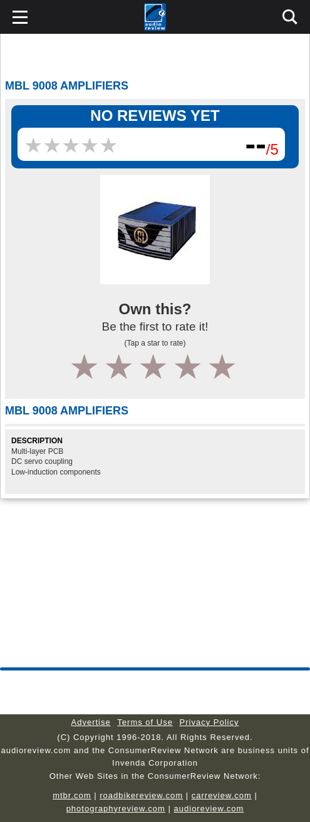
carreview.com (222, 795)
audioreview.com (209, 808)
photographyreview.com (115, 808)
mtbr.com (72, 795)
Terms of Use (145, 722)
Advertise (91, 722)
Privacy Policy (209, 722)
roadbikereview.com (141, 795)
